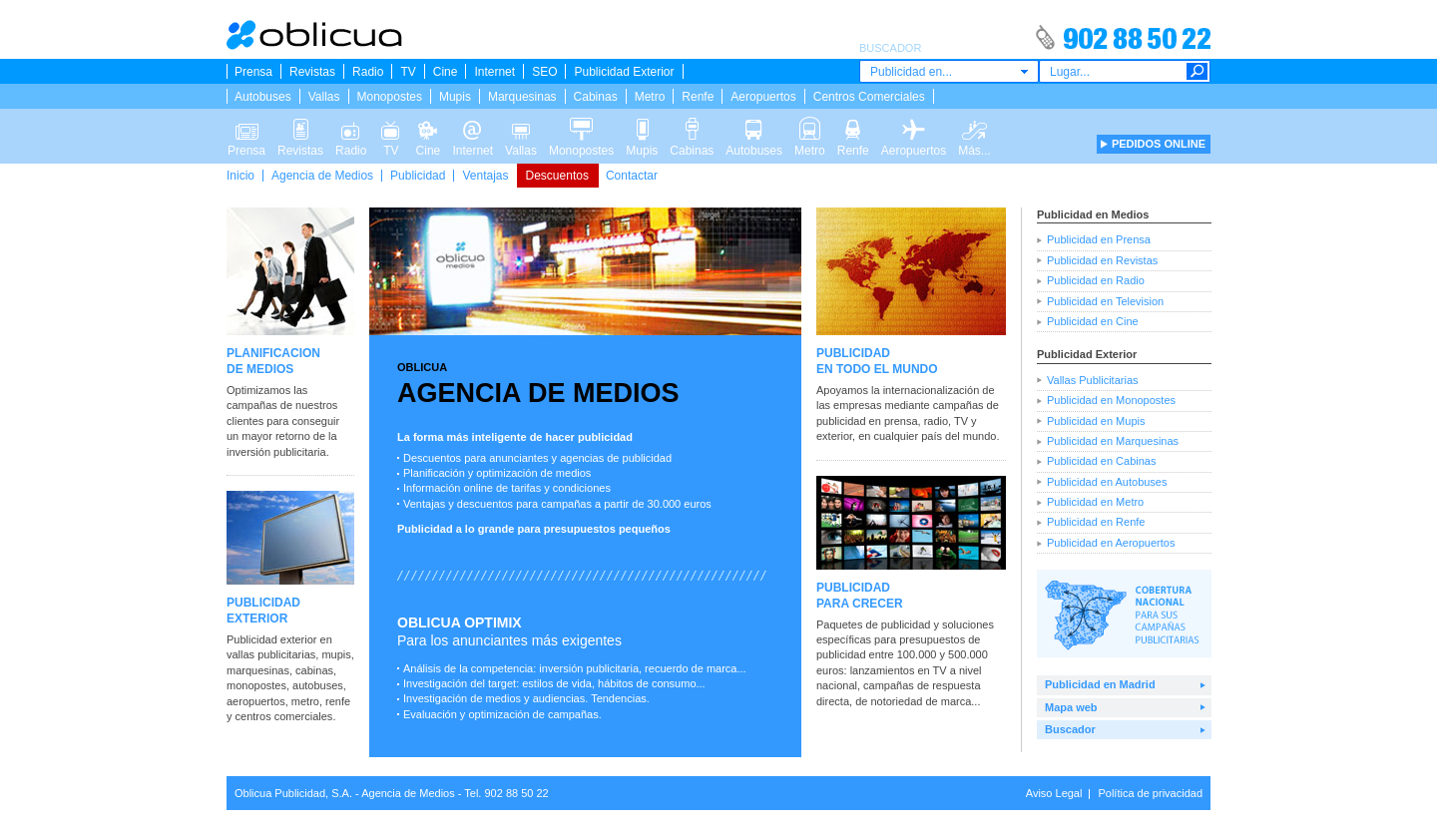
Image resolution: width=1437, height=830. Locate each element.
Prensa (253, 72)
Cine (445, 72)
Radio (367, 72)
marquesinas (258, 670)
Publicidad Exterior (624, 72)
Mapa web (1071, 707)
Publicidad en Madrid (1100, 684)
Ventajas (485, 176)
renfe (337, 701)
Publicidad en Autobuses (1107, 482)
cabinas (314, 670)
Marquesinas (522, 97)
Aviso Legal (1054, 793)
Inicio (240, 176)
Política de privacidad (1150, 793)
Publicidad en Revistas (1102, 260)
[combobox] (949, 71)
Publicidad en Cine (1093, 321)
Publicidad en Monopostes (1111, 400)
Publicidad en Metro (1095, 502)
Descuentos (557, 176)
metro (305, 701)
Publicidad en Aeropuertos (1111, 543)
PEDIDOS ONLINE (1158, 144)
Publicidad (417, 176)
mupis (335, 654)
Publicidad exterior (272, 639)
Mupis (455, 97)
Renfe (698, 97)
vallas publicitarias (271, 654)
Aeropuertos (762, 97)
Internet (494, 72)
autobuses (317, 685)
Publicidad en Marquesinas (1113, 441)
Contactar (632, 176)
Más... (974, 128)
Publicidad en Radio (1096, 280)
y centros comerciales (279, 716)
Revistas (312, 72)
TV (407, 72)
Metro (650, 97)
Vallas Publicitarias (1093, 380)
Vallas (324, 97)
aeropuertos (256, 701)
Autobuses (263, 97)
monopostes (256, 685)
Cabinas (596, 97)
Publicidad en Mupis (1096, 421)
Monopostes (389, 97)
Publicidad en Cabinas (1101, 461)
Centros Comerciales (869, 97)
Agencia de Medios (322, 176)
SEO (544, 72)
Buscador (1070, 729)
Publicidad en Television (1105, 301)
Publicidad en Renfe (1096, 522)
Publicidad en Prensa (1099, 239)
